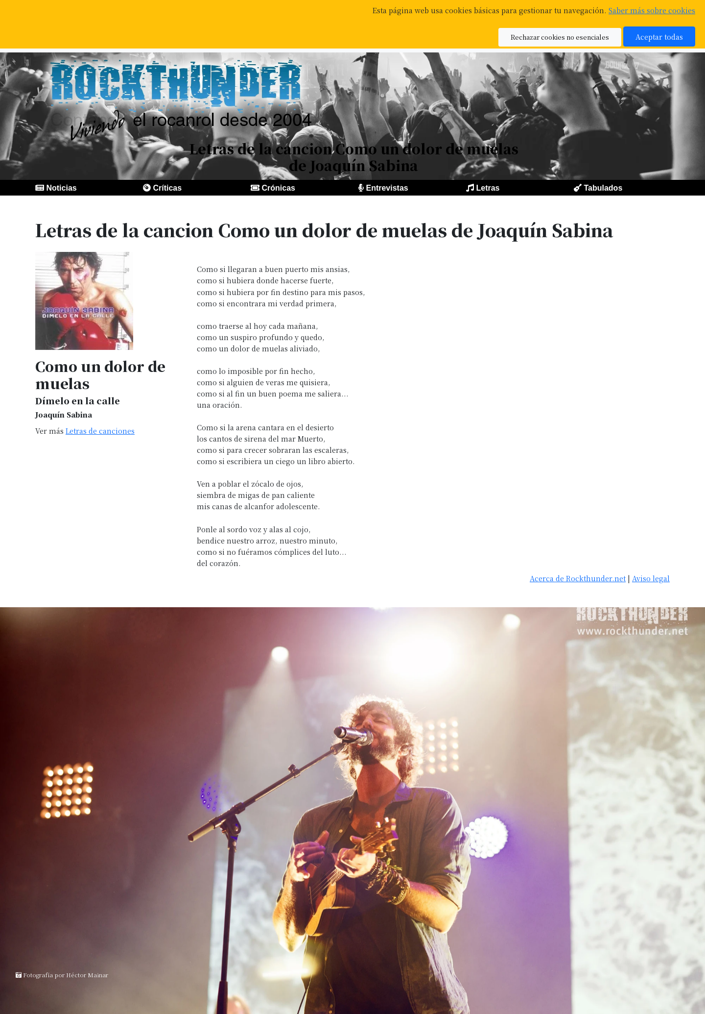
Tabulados (603, 188)
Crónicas (278, 188)
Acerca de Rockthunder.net (578, 578)
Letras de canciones (100, 430)
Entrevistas (387, 188)
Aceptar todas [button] (659, 36)
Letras (487, 188)
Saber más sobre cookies (652, 10)
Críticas (167, 188)
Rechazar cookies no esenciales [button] (560, 37)
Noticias (61, 188)
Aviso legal (651, 578)
